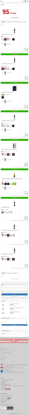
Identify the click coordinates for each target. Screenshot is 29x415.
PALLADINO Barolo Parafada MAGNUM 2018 (9, 149)
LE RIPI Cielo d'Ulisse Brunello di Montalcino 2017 (10, 230)
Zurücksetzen (14, 296)
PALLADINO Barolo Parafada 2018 (7, 254)
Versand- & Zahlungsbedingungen (5, 352)
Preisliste (2, 359)
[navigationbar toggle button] (28, 1)
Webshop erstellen (11, 413)
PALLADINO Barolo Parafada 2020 (7, 34)
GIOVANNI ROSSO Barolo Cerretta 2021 (8, 120)
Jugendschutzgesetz (4, 357)
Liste (10, 370)
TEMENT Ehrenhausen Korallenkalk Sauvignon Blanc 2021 (11, 178)
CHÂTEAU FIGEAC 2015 (5, 207)
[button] (2, 22)
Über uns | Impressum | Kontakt (5, 349)
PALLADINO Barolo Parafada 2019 (7, 63)
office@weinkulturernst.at (4, 398)
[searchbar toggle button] (23, 1)
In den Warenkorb (14, 54)
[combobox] (10, 22)
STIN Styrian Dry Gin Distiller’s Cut (7, 92)
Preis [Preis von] (2, 284)
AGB (1, 354)
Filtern (14, 294)
